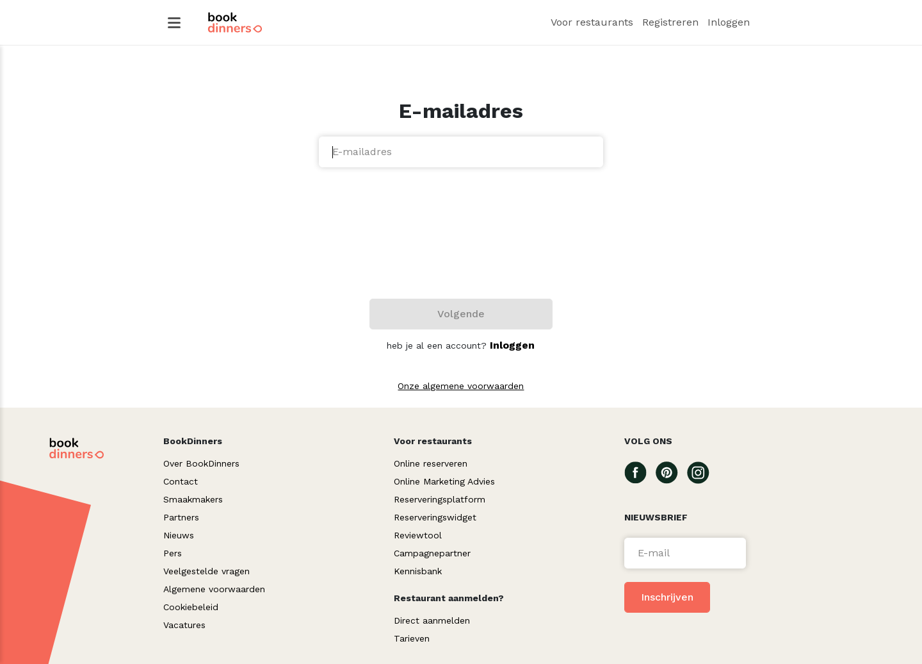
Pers (172, 553)
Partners (181, 517)
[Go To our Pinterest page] (671, 472)
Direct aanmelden (432, 620)
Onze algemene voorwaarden (461, 386)
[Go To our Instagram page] (702, 472)
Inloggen (512, 345)
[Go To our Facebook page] (640, 472)
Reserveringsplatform (439, 499)
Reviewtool (418, 535)
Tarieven (412, 638)
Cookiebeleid (190, 607)
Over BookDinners (201, 463)
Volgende (461, 314)
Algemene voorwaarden (214, 589)
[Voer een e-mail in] (685, 553)
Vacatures (184, 625)
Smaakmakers (193, 499)
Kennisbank (418, 571)
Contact (180, 481)
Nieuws (178, 535)
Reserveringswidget (435, 517)
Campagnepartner (432, 553)
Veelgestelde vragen (206, 571)
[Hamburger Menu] (174, 22)
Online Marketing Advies (444, 481)
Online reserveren (430, 463)
